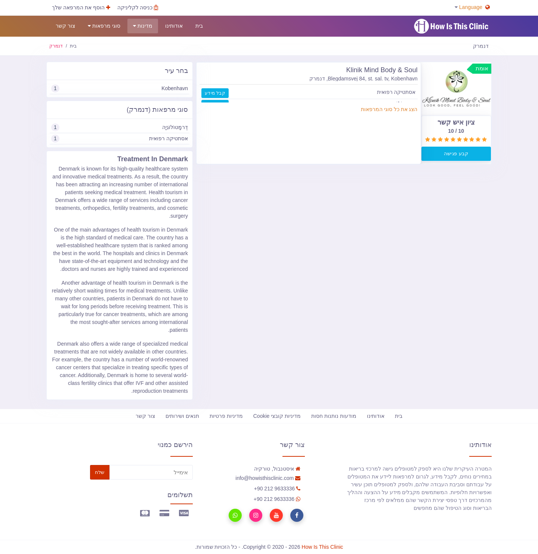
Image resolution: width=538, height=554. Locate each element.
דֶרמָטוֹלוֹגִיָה (119, 127)
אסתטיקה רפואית (119, 139)
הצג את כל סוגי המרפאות (389, 109)
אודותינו (174, 26)
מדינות (142, 26)
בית (199, 26)
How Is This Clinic (322, 547)
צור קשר (65, 26)
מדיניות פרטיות (226, 416)
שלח (100, 472)
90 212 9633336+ (277, 489)
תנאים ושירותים (182, 416)
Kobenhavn (119, 88)
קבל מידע (215, 93)
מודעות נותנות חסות (333, 416)
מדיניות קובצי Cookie (277, 416)
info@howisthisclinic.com (267, 478)
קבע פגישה (456, 153)
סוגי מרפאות (104, 26)
